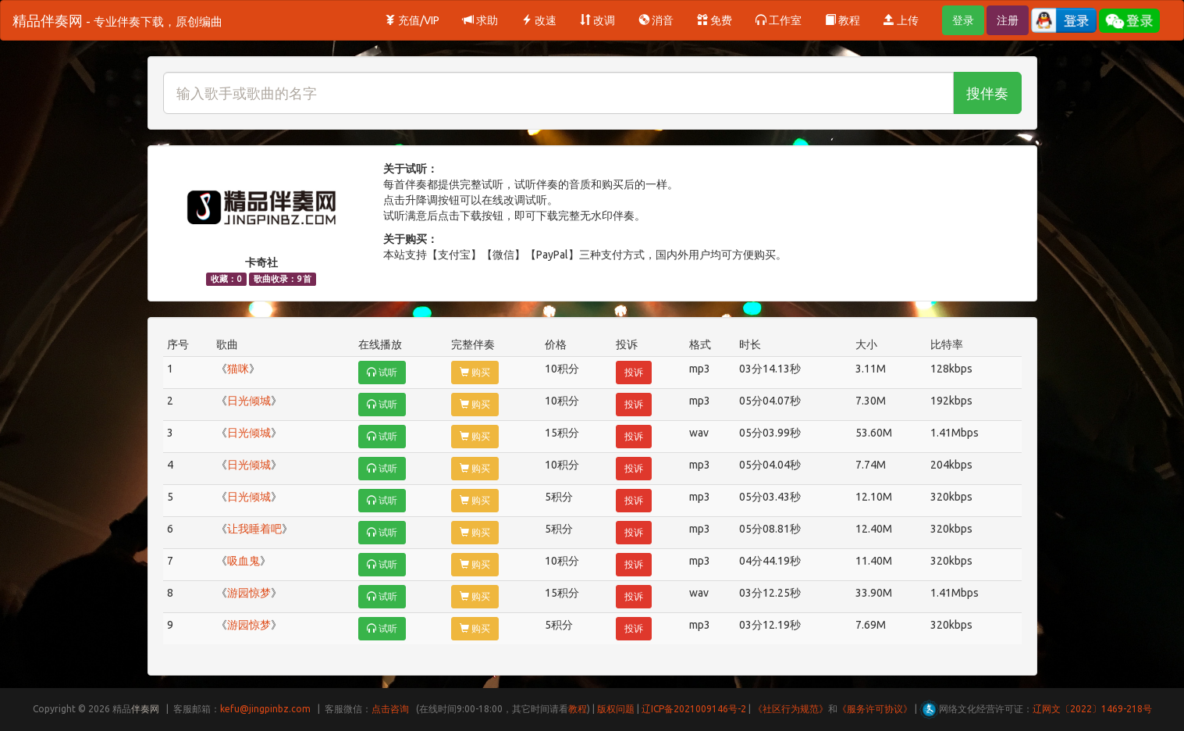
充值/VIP (412, 20)
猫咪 (238, 368)
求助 (480, 20)
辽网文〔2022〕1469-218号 (1092, 709)
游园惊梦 (249, 593)
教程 (842, 20)
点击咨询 (390, 709)
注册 (1008, 20)
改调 (597, 20)
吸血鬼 (243, 560)
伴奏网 (145, 709)
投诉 (633, 372)
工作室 (779, 20)
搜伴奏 (987, 93)
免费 (714, 20)
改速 (538, 20)
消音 (656, 20)
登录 (963, 20)
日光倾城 (249, 400)
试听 (382, 372)
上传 (901, 20)
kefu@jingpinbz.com (265, 709)
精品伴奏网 (117, 20)
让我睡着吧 (254, 528)
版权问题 (616, 709)
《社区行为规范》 (790, 709)
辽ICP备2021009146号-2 (694, 709)
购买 (475, 372)
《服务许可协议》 (874, 709)
